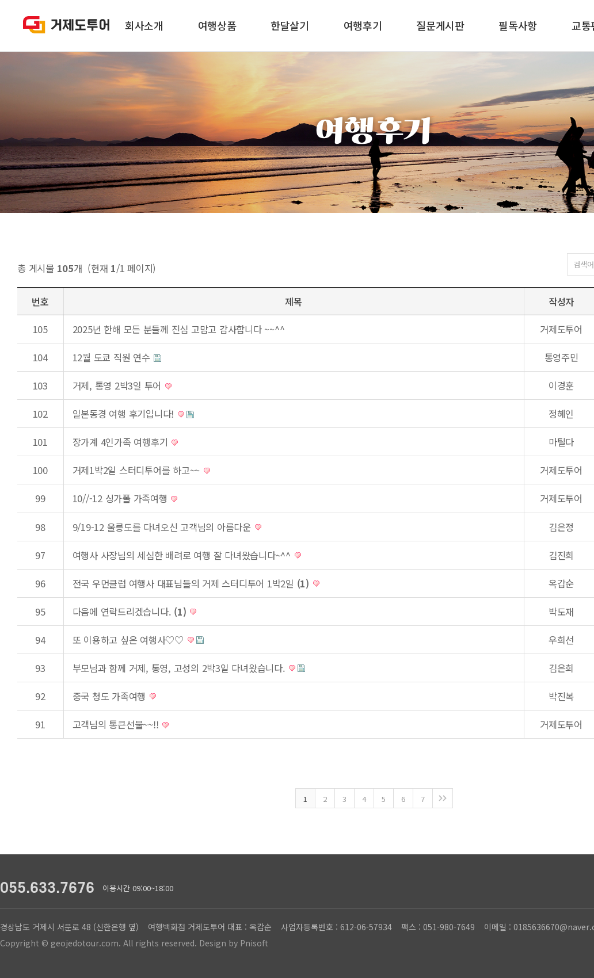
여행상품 (217, 25)
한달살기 (290, 25)
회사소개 (144, 25)
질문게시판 (440, 25)
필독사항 (517, 25)
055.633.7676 (47, 888)
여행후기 (363, 25)
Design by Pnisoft (233, 943)
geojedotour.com (85, 943)
